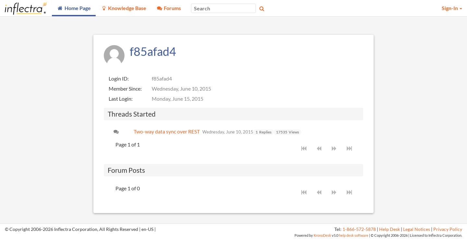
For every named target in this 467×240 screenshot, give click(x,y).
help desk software (353, 235)
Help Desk (389, 229)
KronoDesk (322, 235)
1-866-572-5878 (359, 229)
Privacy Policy (447, 229)
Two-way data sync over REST (167, 131)
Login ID (118, 78)
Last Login (120, 98)
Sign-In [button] (452, 8)
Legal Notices (416, 229)
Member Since (124, 88)
